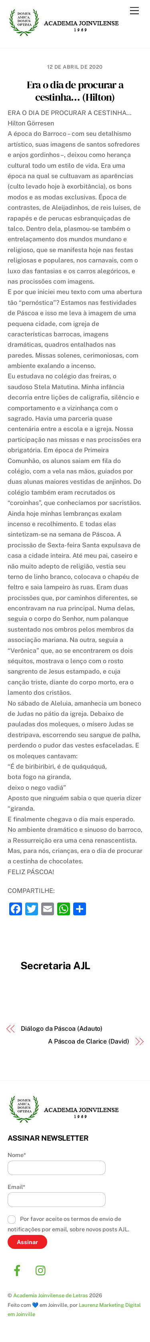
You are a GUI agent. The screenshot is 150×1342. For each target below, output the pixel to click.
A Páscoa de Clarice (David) (88, 1041)
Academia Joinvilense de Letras (50, 1295)
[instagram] (43, 1269)
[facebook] (19, 1269)
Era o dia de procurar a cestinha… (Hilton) (75, 91)
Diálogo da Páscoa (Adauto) (61, 1028)
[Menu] (134, 11)
